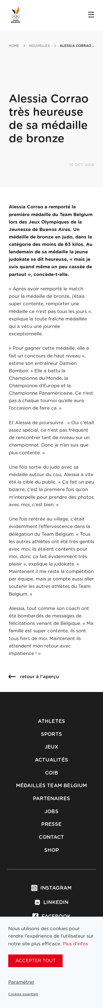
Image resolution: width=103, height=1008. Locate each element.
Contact (51, 837)
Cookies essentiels (23, 994)
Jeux (52, 747)
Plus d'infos (75, 943)
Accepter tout (35, 960)
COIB (51, 773)
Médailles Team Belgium (51, 785)
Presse (51, 824)
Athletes (51, 721)
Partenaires (51, 798)
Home (14, 45)
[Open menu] (91, 15)
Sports (51, 734)
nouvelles (39, 45)
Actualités (51, 760)
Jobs (51, 811)
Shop (51, 850)
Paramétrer (21, 982)
